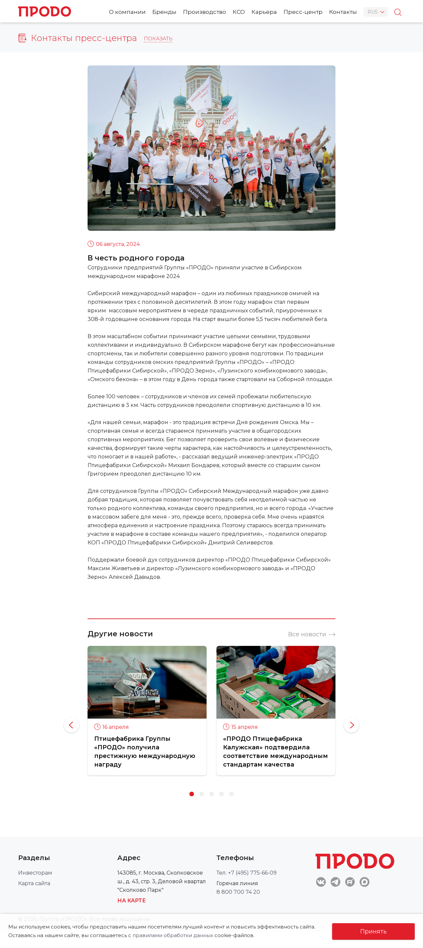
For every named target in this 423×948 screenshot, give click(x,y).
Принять (373, 931)
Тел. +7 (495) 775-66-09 (246, 873)
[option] (147, 710)
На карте (131, 900)
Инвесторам (35, 873)
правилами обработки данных (173, 935)
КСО (239, 12)
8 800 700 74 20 (238, 892)
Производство (204, 12)
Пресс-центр (303, 12)
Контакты (343, 12)
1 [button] (191, 794)
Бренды (164, 12)
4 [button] (221, 794)
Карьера (264, 12)
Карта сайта (34, 883)
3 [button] (211, 794)
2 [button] (201, 794)
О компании (127, 12)
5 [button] (231, 794)
